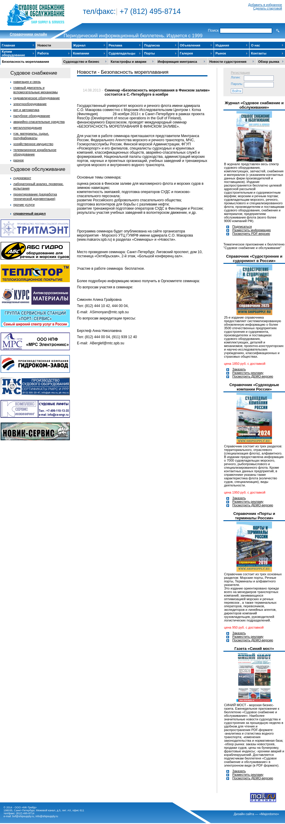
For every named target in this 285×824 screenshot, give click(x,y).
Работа (43, 53)
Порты (149, 53)
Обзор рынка (268, 61)
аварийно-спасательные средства (39, 121)
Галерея (186, 53)
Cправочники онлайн (28, 34)
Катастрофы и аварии (128, 61)
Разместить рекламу (247, 373)
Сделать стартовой (267, 8)
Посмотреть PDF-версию (251, 233)
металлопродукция (27, 127)
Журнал (79, 45)
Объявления (190, 45)
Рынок (220, 53)
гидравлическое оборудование (36, 98)
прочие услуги (24, 204)
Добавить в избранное (265, 5)
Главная (8, 45)
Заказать (239, 369)
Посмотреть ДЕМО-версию (252, 376)
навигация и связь (27, 81)
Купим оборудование (13, 53)
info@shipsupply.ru (47, 816)
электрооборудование (30, 104)
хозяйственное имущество (33, 144)
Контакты (258, 53)
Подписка (152, 45)
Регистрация (240, 72)
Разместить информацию (251, 230)
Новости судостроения (228, 61)
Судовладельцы (122, 53)
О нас (255, 45)
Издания (222, 45)
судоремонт (22, 178)
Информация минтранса (177, 61)
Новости (44, 45)
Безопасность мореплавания (25, 61)
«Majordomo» (269, 814)
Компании (81, 53)
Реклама (115, 45)
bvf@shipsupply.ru (23, 816)
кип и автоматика (26, 110)
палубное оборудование (31, 116)
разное (18, 160)
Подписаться (242, 226)
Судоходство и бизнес (81, 61)
